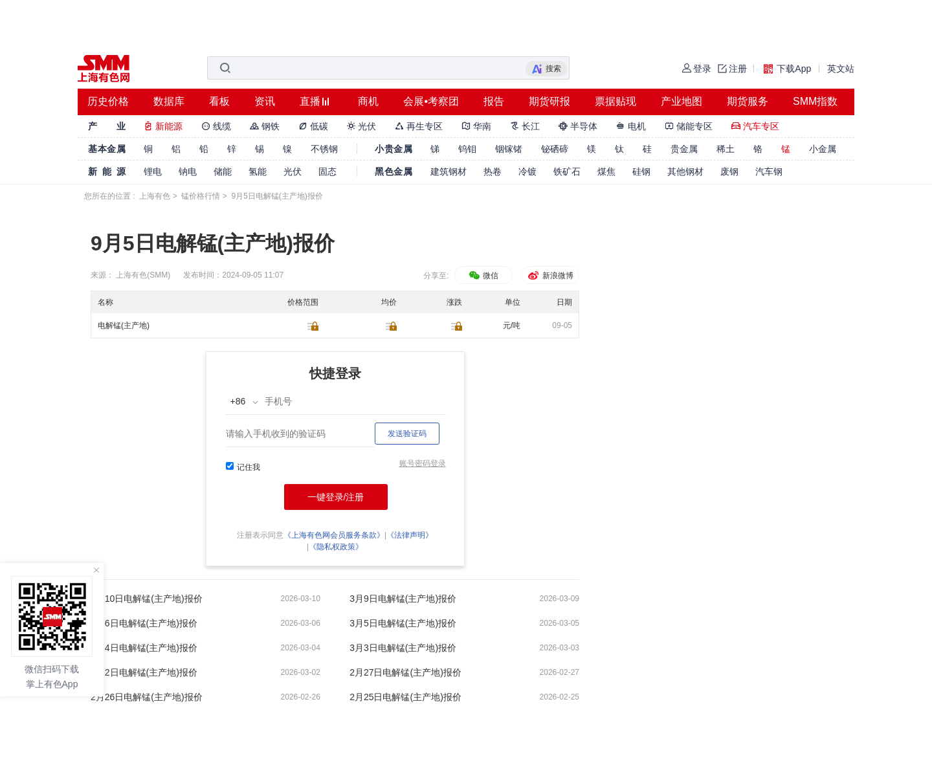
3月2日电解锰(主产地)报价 (144, 672)
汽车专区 (755, 126)
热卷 (492, 171)
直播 (310, 101)
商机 (368, 101)
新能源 (163, 126)
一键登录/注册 (335, 497)
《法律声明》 (409, 535)
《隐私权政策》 (336, 546)
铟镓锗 (508, 149)
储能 (223, 171)
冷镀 (527, 171)
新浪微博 (550, 275)
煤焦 (606, 171)
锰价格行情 (200, 196)
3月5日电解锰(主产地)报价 (403, 623)
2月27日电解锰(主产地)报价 (405, 672)
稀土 (725, 149)
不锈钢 (324, 149)
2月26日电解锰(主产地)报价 (147, 697)
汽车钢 (768, 171)
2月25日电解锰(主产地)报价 (405, 697)
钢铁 (265, 126)
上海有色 (154, 196)
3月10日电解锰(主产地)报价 (147, 598)
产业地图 (681, 101)
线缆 (216, 126)
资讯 (264, 101)
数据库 (168, 101)
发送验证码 (407, 433)
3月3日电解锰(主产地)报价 (403, 648)
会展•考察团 (431, 101)
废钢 (729, 171)
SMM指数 (815, 101)
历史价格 (108, 101)
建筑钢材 (448, 171)
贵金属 (684, 149)
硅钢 (641, 171)
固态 (327, 171)
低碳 (313, 126)
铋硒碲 (554, 149)
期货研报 (549, 101)
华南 (476, 126)
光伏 (362, 126)
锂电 (153, 171)
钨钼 (467, 149)
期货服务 (747, 101)
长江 (525, 126)
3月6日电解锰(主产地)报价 (144, 623)
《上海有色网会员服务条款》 (333, 535)
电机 (631, 126)
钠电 (188, 171)
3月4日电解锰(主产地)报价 (144, 648)
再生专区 (419, 126)
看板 (219, 101)
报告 (493, 101)
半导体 (578, 126)
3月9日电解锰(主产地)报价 (403, 598)
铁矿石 (567, 171)
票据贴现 (615, 101)
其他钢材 (685, 171)
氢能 (258, 171)
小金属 (822, 149)
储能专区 (689, 126)
